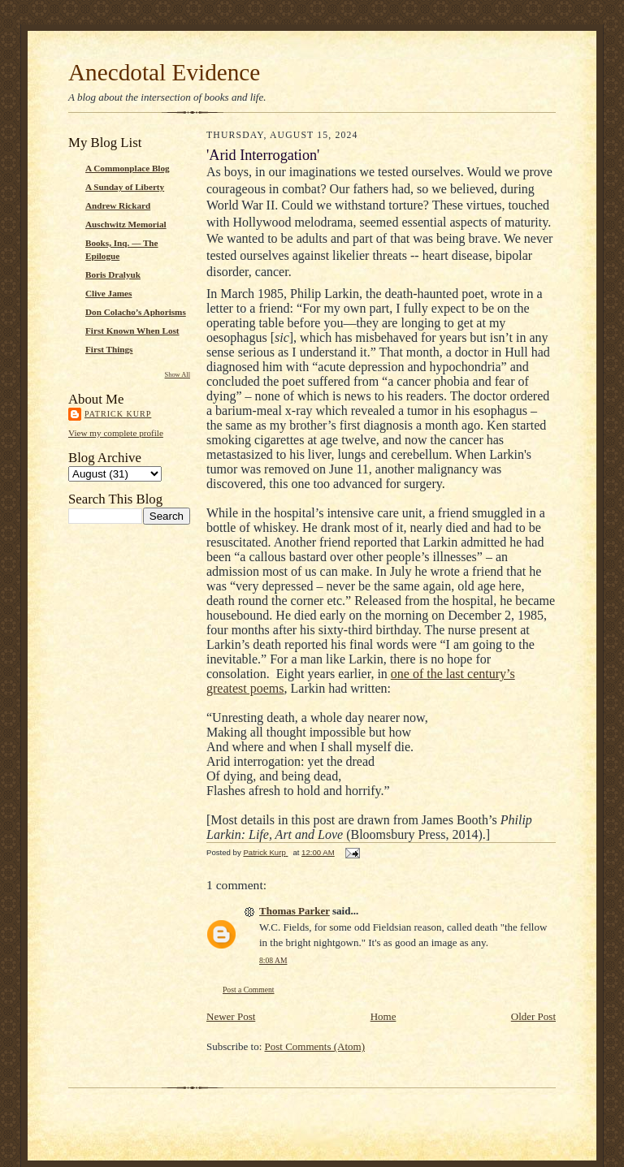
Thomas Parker (294, 911)
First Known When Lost (132, 330)
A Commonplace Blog (127, 168)
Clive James (108, 293)
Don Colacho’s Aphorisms (135, 312)
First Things (108, 349)
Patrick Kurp (117, 413)
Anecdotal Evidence (164, 72)
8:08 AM (273, 960)
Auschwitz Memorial (126, 224)
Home (383, 1016)
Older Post (533, 1016)
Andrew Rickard (117, 205)
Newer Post (230, 1016)
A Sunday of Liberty (124, 187)
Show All (177, 374)
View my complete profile (115, 433)
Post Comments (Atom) (315, 1046)
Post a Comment (249, 989)
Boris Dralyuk (113, 274)
